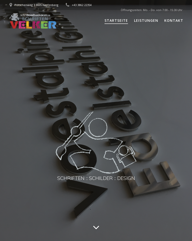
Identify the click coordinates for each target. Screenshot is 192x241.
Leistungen (146, 20)
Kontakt (173, 20)
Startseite (116, 20)
